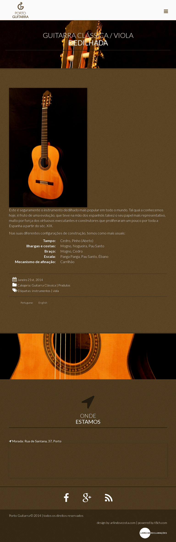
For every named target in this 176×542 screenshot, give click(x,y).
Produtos (64, 285)
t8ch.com (160, 523)
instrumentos (41, 291)
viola (56, 291)
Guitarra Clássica (44, 285)
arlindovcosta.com (122, 523)
